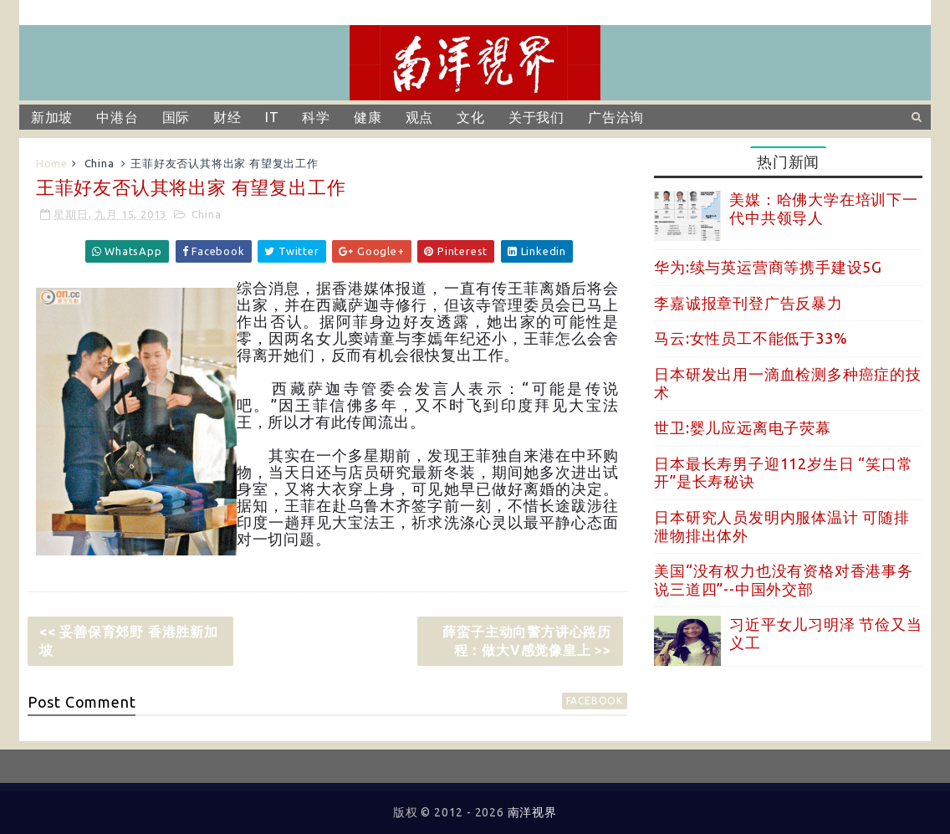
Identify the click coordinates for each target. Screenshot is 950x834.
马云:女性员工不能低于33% (750, 338)
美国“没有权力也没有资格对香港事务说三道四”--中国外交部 (783, 579)
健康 (368, 117)
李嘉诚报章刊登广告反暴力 (748, 302)
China (99, 163)
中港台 (117, 117)
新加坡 (52, 117)
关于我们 (536, 117)
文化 (471, 117)
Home (52, 163)
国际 (176, 117)
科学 (316, 117)
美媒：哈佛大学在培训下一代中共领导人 (823, 208)
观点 (420, 117)
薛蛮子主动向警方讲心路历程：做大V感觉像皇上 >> (526, 640)
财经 (227, 117)
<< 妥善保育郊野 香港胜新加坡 (128, 640)
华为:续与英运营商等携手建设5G (768, 266)
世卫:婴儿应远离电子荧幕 (742, 427)
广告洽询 (616, 117)
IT (272, 117)
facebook (594, 700)
